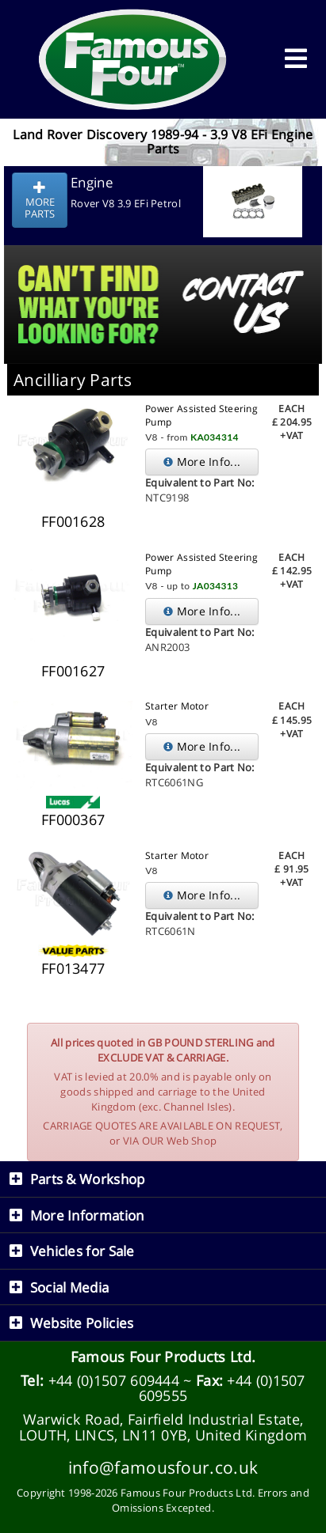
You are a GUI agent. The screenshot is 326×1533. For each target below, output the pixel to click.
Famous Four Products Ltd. (163, 1356)
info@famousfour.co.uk (163, 1466)
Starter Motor (177, 706)
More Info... (201, 461)
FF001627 (73, 670)
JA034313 (216, 586)
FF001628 (73, 521)
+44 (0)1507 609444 (113, 1380)
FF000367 (73, 819)
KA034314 (214, 437)
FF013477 (73, 968)
